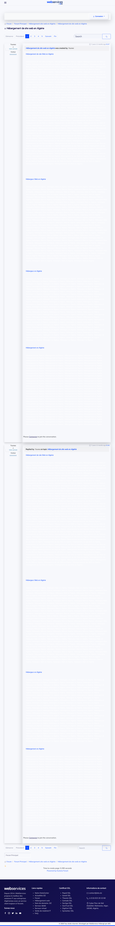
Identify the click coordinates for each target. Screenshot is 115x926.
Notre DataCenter (42, 893)
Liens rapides (37, 888)
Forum (37, 898)
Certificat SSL (64, 888)
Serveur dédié (40, 906)
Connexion (33, 437)
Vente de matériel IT (43, 911)
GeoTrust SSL (67, 906)
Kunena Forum (62, 871)
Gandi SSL (66, 895)
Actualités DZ (40, 895)
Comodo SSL (67, 901)
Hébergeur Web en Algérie (36, 179)
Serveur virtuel (40, 908)
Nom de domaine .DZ (43, 903)
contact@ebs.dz (95, 893)
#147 (107, 44)
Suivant (48, 36)
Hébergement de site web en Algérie (40, 48)
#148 (107, 445)
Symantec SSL (68, 911)
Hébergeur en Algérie (34, 271)
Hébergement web (42, 901)
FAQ (36, 913)
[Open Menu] (5, 2)
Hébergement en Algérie (35, 348)
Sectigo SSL (67, 903)
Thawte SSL (67, 898)
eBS (109, 924)
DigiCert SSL (67, 908)
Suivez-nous (9, 908)
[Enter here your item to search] (88, 36)
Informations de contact (96, 888)
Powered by (51, 871)
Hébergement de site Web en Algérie (40, 54)
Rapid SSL (66, 893)
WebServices (93, 924)
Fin (55, 36)
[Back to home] (55, 2)
